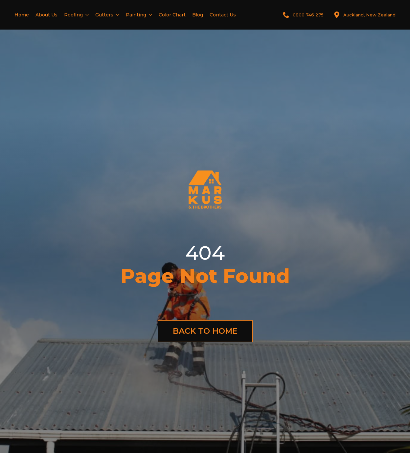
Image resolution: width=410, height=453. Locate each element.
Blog (197, 14)
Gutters (104, 14)
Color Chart (172, 14)
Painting (136, 14)
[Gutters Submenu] (116, 14)
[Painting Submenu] (149, 14)
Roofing (73, 14)
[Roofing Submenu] (86, 14)
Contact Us (223, 14)
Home (21, 14)
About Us (46, 14)
